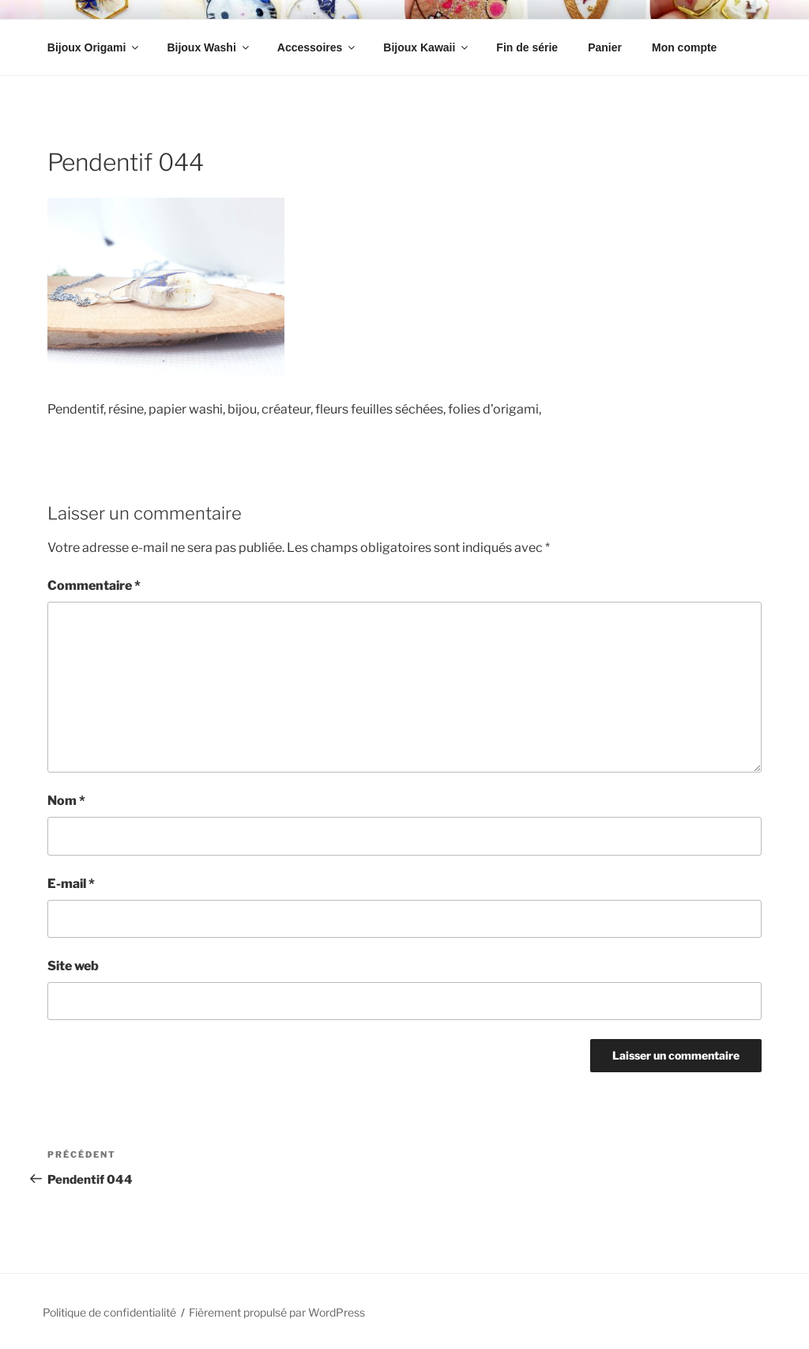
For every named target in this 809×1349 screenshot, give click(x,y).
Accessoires (317, 47)
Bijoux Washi (208, 47)
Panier (605, 47)
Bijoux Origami (94, 47)
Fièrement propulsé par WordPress (277, 1312)
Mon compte (684, 47)
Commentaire (94, 585)
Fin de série (527, 47)
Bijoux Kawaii (426, 47)
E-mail (71, 883)
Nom (66, 800)
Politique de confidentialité (109, 1312)
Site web (73, 965)
